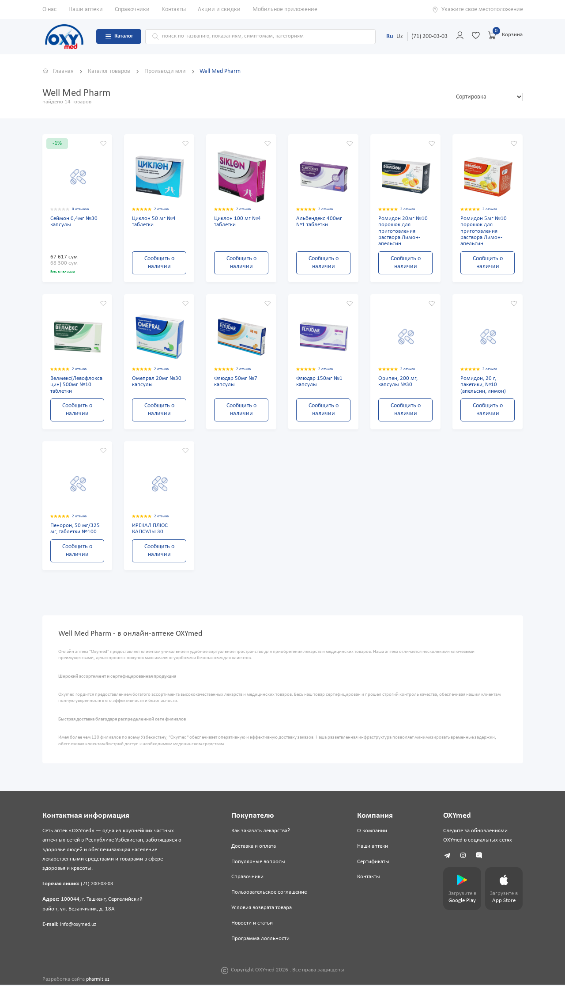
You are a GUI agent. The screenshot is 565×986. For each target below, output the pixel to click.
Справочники (132, 9)
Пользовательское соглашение (268, 894)
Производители (165, 71)
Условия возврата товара (260, 909)
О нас (49, 9)
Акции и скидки (219, 9)
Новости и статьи (251, 925)
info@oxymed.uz (80, 926)
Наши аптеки (85, 9)
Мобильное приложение (284, 9)
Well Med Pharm (220, 71)
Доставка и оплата (252, 847)
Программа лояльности (259, 940)
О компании (370, 832)
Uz (399, 36)
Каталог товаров (110, 71)
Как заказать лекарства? (259, 832)
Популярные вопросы (257, 863)
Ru (389, 36)
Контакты (174, 9)
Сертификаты (371, 863)
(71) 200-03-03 (429, 36)
